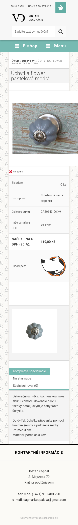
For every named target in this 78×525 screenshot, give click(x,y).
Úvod (15, 60)
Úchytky (28, 60)
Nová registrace (39, 6)
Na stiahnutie (22, 378)
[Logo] (28, 18)
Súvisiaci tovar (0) (25, 386)
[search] (60, 31)
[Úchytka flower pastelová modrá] (39, 128)
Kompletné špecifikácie (29, 371)
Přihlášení (18, 6)
